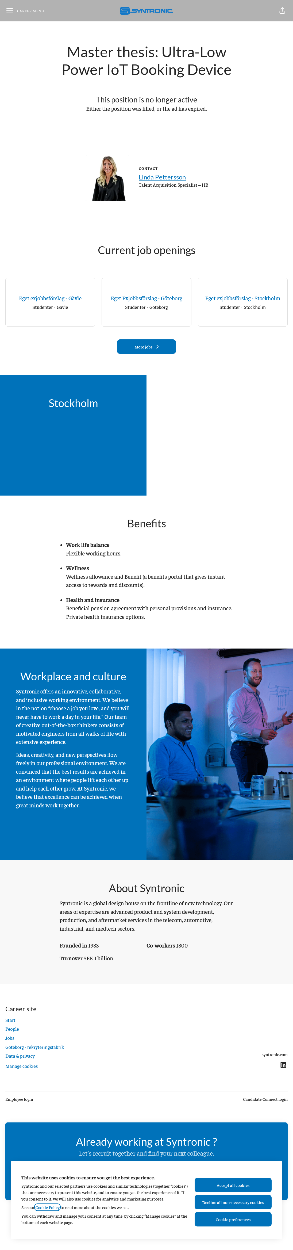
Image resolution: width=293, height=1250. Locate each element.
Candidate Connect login (265, 1099)
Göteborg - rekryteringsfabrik (34, 1047)
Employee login (19, 1099)
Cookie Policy (47, 1207)
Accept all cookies (233, 1185)
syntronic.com (275, 1054)
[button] (282, 10)
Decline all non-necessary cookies (233, 1202)
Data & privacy (20, 1056)
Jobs (9, 1038)
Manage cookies (21, 1066)
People (12, 1029)
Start (10, 1020)
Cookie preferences (233, 1219)
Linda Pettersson (162, 177)
